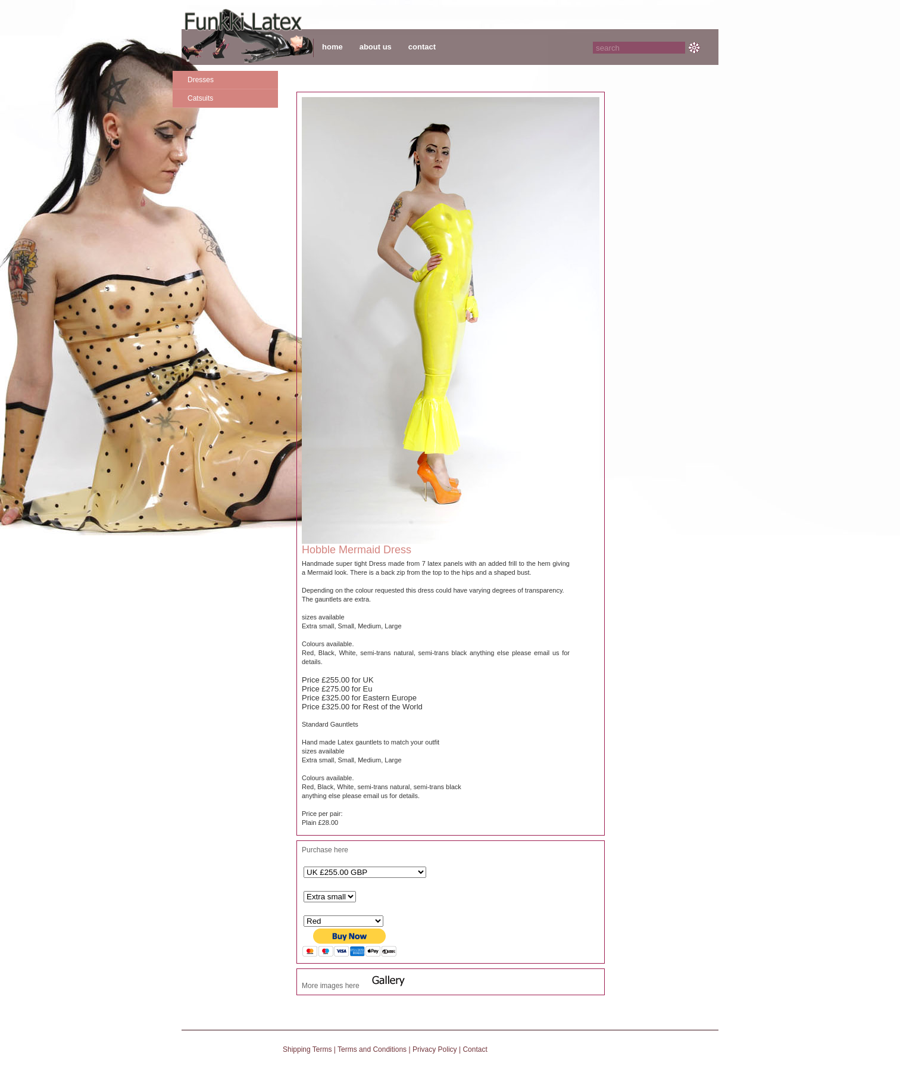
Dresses (201, 80)
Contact (474, 1049)
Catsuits (200, 98)
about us (376, 46)
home (332, 46)
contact (422, 46)
